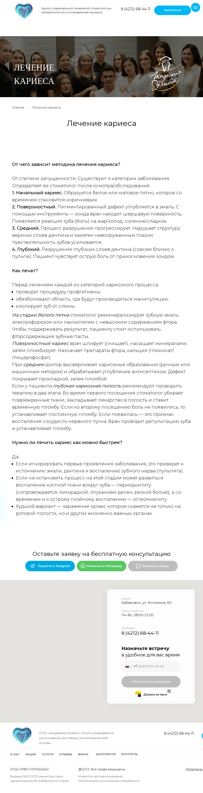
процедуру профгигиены (70, 291)
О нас (14, 754)
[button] (172, 10)
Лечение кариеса (46, 107)
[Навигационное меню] (195, 7)
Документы (106, 754)
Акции (30, 754)
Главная (18, 107)
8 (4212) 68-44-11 (136, 9)
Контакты (129, 754)
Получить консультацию (151, 681)
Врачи (83, 754)
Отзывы (65, 754)
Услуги (48, 754)
